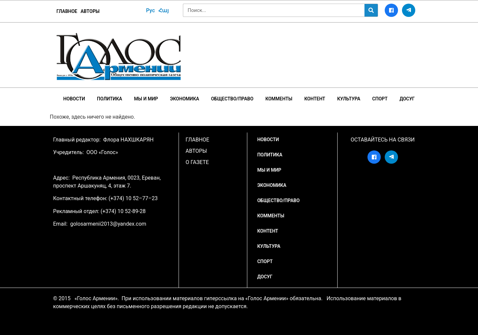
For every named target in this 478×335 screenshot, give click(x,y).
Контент (314, 98)
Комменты (278, 98)
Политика (109, 98)
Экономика (184, 98)
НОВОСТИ (74, 98)
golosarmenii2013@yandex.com (108, 224)
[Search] (371, 10)
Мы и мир (146, 98)
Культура (348, 98)
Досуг (407, 98)
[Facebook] (391, 10)
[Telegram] (408, 10)
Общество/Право (232, 98)
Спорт (379, 98)
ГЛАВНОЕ (66, 11)
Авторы (90, 11)
